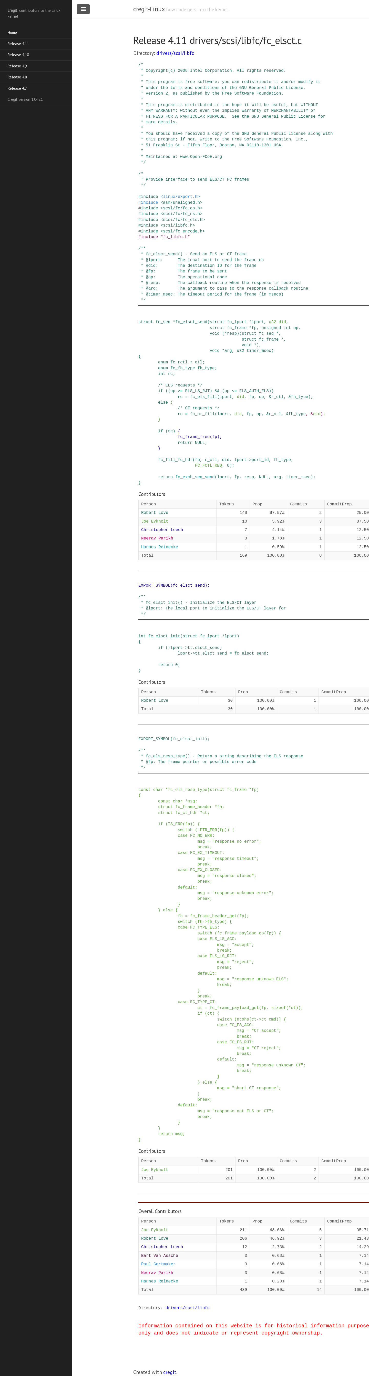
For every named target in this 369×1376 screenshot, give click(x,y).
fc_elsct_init (164, 636)
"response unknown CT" (277, 1065)
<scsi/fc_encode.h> (182, 231)
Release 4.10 (18, 54)
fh (219, 807)
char (158, 790)
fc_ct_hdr (186, 813)
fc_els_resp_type (187, 790)
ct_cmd (268, 1019)
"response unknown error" (241, 893)
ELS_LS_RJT (197, 391)
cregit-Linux (149, 9)
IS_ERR (175, 824)
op (295, 328)
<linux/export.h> (180, 197)
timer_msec (259, 351)
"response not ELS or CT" (241, 1111)
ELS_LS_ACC (222, 939)
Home (12, 32)
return (185, 443)
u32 (272, 322)
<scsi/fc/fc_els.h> (182, 220)
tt (190, 648)
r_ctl (196, 362)
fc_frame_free (194, 437)
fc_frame (237, 328)
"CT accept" (265, 1031)
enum (163, 362)
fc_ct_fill (202, 414)
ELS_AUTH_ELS (254, 391)
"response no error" (235, 841)
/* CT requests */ (199, 408)
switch (185, 830)
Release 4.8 (17, 77)
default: (188, 887)
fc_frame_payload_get (234, 1008)
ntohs (243, 1019)
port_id (260, 460)
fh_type (205, 368)
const (144, 790)
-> (249, 460)
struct (145, 322)
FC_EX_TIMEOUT (206, 853)
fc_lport (237, 322)
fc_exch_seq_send (195, 477)
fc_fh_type (182, 368)
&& (217, 391)
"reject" (242, 962)
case (183, 836)
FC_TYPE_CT (202, 1002)
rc (170, 374)
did (282, 322)
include (149, 197)
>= (180, 391)
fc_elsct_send (191, 322)
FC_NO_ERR (201, 836)
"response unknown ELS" (259, 979)
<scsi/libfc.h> (177, 225)
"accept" (242, 945)
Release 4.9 (17, 66)
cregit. (170, 1372)
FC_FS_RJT (240, 1042)
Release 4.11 (18, 43)
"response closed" (233, 876)
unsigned (271, 328)
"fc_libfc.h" (175, 237)
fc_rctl (179, 362)
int (287, 328)
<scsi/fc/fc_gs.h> (181, 208)
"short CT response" (255, 1088)
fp (254, 328)
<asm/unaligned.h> (181, 203)
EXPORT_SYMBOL (154, 585)
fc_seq (163, 322)
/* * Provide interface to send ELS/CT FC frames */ (193, 179)
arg (228, 351)
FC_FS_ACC (240, 1025)
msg (191, 801)
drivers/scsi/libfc (175, 53)
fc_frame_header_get (213, 916)
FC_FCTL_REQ (208, 465)
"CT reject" (265, 1048)
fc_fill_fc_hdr (175, 460)
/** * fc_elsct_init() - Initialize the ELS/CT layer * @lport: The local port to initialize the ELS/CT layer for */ (212, 605)
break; (204, 847)
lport (258, 322)
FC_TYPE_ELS (203, 927)
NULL (200, 443)
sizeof (278, 1008)
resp (232, 334)
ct (204, 813)
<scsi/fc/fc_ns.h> (181, 214)
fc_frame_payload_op (240, 933)
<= (234, 391)
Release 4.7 (17, 88)
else (163, 402)
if (160, 391)
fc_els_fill (203, 397)
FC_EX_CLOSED (205, 870)
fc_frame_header (193, 807)
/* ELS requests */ (180, 385)
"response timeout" (234, 859)
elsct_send (207, 648)
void (214, 334)
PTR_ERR (208, 830)
